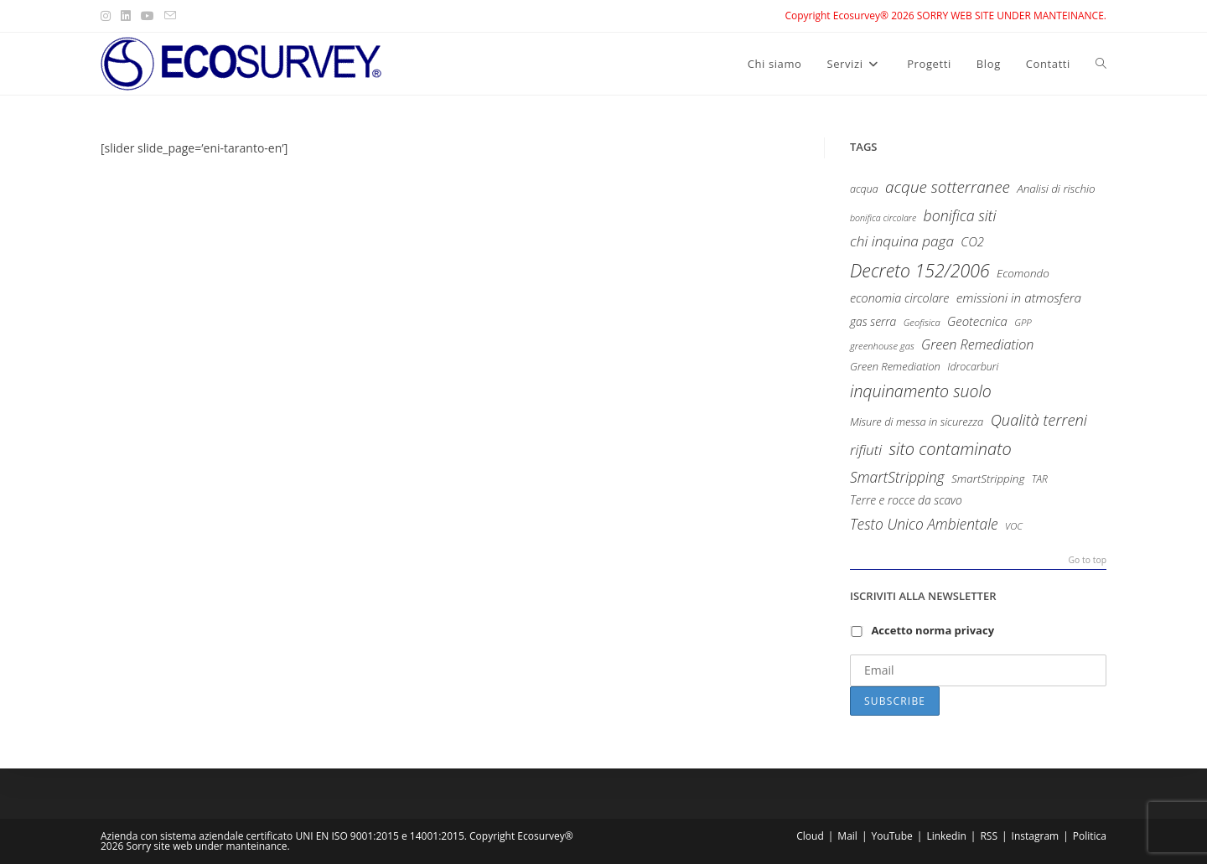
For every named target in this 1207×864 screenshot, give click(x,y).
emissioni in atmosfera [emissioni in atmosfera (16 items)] (1018, 297)
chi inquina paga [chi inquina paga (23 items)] (902, 241)
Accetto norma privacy (932, 630)
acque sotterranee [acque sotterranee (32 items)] (947, 187)
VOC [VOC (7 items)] (1014, 526)
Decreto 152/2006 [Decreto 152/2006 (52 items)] (920, 270)
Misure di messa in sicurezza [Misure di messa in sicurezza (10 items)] (916, 421)
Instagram (1035, 836)
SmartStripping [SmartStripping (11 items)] (987, 478)
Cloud (810, 836)
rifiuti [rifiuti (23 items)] (866, 449)
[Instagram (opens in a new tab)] (108, 16)
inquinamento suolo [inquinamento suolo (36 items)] (921, 391)
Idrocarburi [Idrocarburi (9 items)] (972, 367)
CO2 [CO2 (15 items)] (972, 241)
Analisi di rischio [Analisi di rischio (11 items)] (1056, 188)
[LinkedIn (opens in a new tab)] (126, 16)
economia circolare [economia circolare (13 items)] (899, 298)
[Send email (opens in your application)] (170, 16)
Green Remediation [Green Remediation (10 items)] (895, 366)
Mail (847, 836)
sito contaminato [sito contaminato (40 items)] (949, 448)
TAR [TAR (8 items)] (1040, 478)
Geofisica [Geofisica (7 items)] (922, 322)
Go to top (1087, 561)
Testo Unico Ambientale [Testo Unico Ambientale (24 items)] (924, 524)
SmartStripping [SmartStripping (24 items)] (897, 477)
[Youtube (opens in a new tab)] (147, 16)
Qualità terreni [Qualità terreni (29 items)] (1039, 419)
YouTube (891, 836)
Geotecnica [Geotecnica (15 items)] (977, 321)
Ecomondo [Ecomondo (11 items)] (1023, 273)
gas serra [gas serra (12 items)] (873, 321)
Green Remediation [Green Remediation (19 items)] (977, 344)
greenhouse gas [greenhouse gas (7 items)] (882, 345)
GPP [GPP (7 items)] (1022, 322)
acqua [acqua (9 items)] (864, 189)
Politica (1089, 836)
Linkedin (946, 836)
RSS (988, 836)
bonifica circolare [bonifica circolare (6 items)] (883, 218)
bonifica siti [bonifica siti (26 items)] (960, 215)
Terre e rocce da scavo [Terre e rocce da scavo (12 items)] (906, 500)
